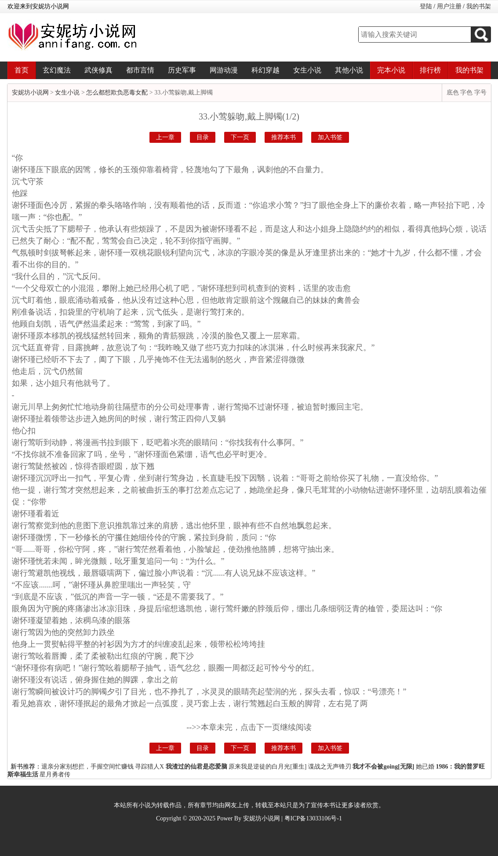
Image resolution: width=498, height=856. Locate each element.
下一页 (240, 137)
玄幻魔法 (57, 70)
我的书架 (478, 6)
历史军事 (182, 70)
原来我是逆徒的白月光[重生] (267, 766)
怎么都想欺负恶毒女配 (117, 92)
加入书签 (330, 137)
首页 (22, 70)
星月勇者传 (55, 774)
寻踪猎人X (149, 766)
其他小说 (349, 70)
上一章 (165, 137)
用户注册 (449, 6)
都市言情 (140, 70)
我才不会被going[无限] (383, 766)
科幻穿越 (265, 70)
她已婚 (425, 766)
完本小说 (391, 70)
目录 (202, 137)
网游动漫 (224, 70)
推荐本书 (283, 137)
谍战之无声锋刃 (329, 766)
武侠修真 (98, 70)
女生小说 (307, 70)
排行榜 (430, 70)
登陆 (426, 6)
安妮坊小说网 (30, 92)
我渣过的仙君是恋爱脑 (196, 766)
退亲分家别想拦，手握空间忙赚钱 (87, 766)
